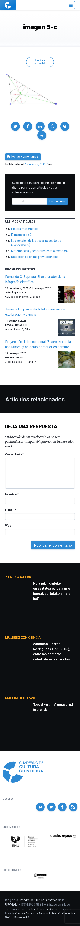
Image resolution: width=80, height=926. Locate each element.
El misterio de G (21, 234)
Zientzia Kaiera (18, 577)
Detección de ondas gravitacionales (34, 257)
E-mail (10, 510)
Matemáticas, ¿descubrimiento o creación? (39, 251)
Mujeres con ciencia (22, 638)
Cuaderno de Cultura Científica (36, 909)
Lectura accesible (39, 62)
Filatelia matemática (24, 228)
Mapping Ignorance (21, 698)
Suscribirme (57, 201)
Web (8, 525)
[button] (15, 126)
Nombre (11, 494)
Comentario (14, 454)
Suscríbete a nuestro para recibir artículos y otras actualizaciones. (39, 187)
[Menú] (71, 5)
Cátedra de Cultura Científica (38, 900)
